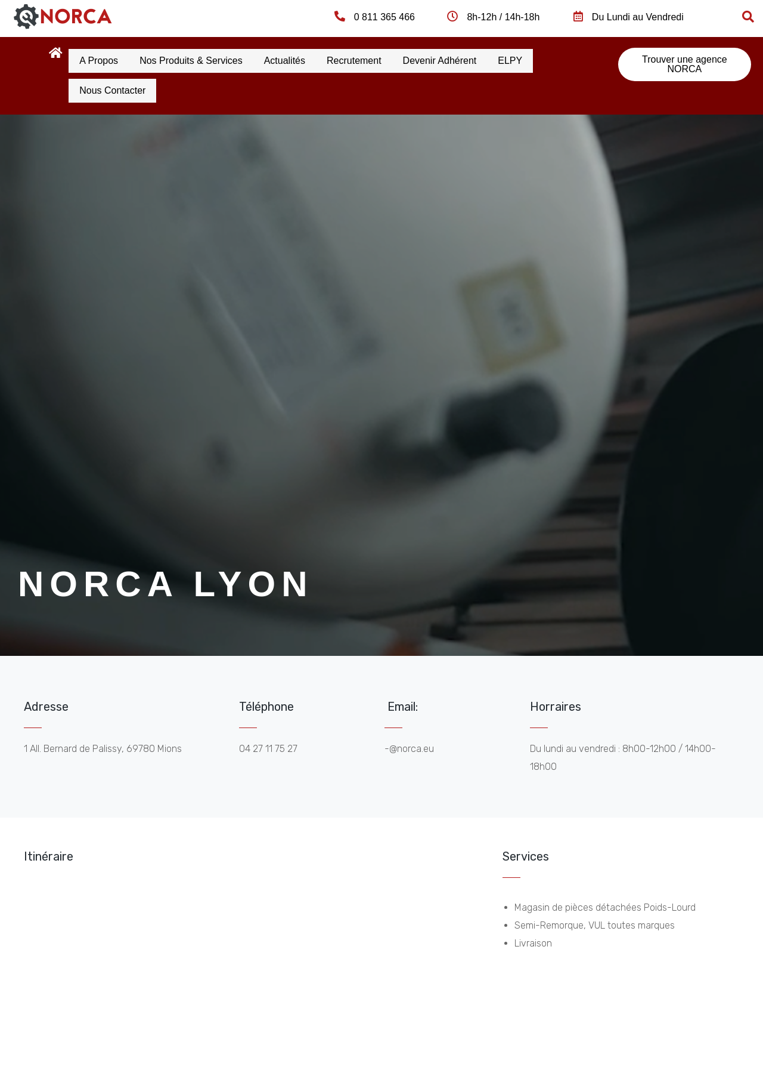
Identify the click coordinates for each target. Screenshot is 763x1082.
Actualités (305, 59)
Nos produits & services (203, 59)
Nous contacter (116, 87)
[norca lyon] (248, 971)
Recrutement (383, 59)
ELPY (556, 59)
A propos (102, 59)
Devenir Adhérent (477, 59)
